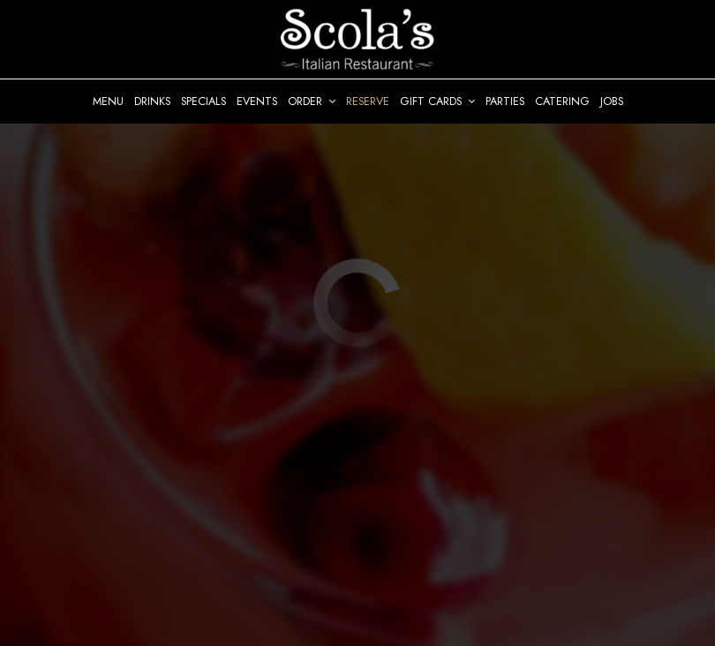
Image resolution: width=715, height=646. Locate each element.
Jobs (611, 101)
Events (257, 101)
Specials (203, 101)
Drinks (152, 101)
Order (311, 101)
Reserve (367, 101)
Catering (562, 101)
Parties (504, 101)
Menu (108, 101)
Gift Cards (437, 101)
